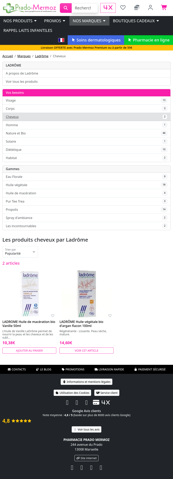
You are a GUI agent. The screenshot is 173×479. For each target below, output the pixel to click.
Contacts (16, 369)
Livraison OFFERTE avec (86, 47)
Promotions (72, 369)
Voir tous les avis (86, 429)
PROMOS (55, 20)
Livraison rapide (109, 369)
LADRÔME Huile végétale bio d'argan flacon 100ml (81, 324)
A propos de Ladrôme (22, 73)
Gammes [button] (12, 169)
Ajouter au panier (29, 350)
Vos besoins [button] (15, 92)
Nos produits (20, 20)
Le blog (43, 369)
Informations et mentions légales (86, 382)
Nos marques (89, 20)
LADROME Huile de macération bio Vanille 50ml (28, 324)
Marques (24, 56)
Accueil (7, 56)
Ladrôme (41, 56)
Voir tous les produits (22, 81)
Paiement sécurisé (150, 369)
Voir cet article (87, 350)
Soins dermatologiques (96, 40)
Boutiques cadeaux (136, 20)
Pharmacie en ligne (149, 40)
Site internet (86, 458)
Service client (107, 393)
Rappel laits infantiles (27, 30)
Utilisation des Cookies (72, 393)
